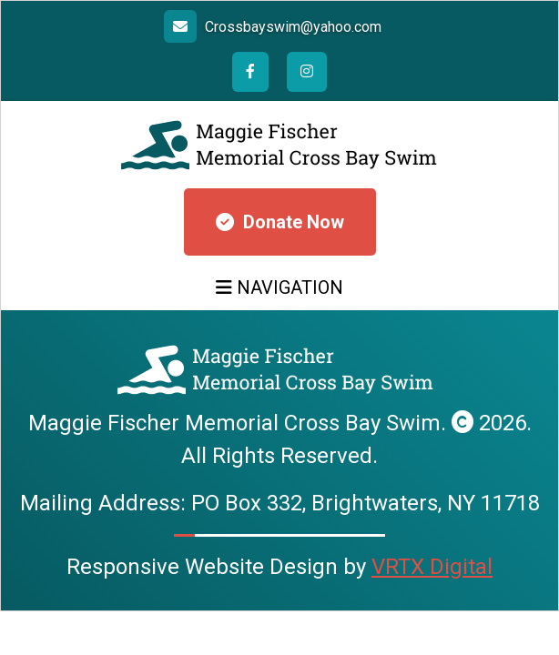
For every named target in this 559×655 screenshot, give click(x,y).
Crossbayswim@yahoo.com (293, 26)
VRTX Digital (432, 566)
